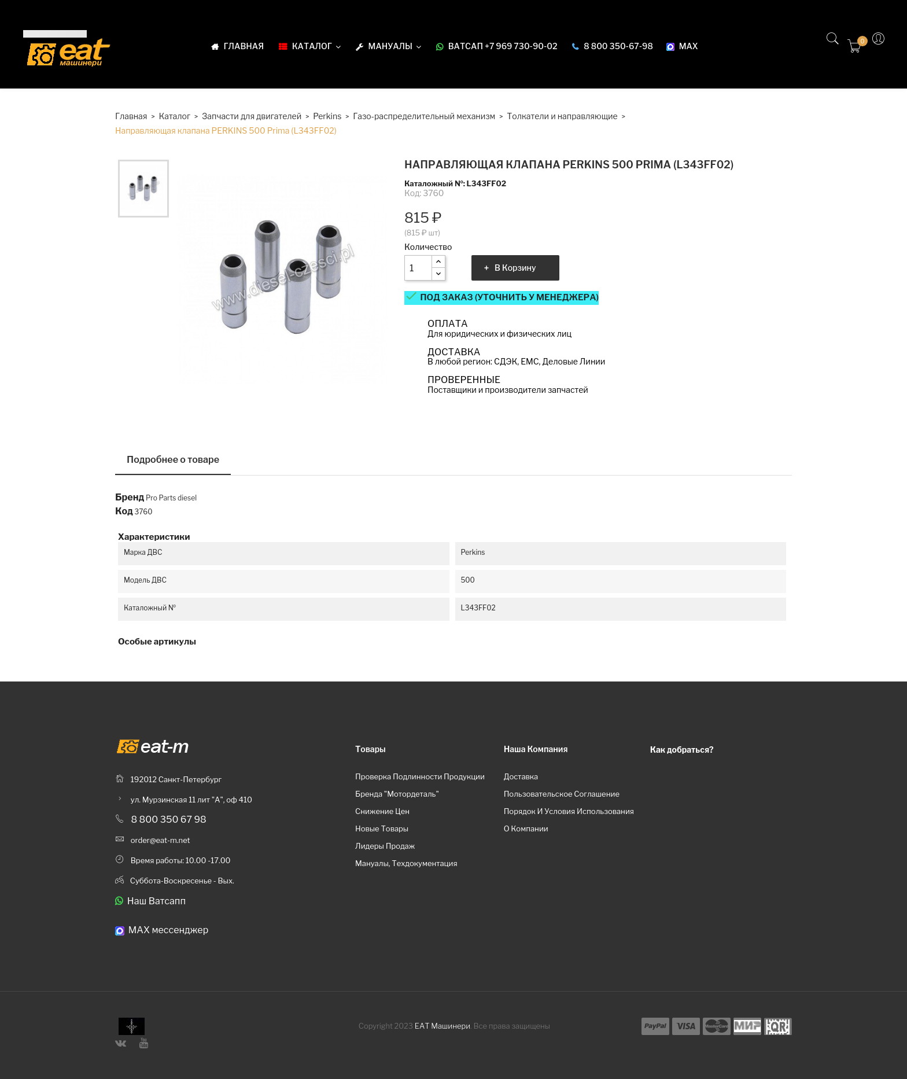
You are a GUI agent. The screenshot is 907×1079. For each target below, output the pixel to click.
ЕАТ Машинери (442, 1025)
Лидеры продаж (385, 845)
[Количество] (418, 268)
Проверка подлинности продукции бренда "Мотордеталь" (420, 785)
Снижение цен (382, 811)
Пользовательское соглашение (562, 793)
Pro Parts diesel (171, 498)
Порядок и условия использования (569, 811)
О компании (526, 828)
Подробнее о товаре (173, 459)
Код (124, 511)
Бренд (129, 497)
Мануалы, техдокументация (406, 863)
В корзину (515, 267)
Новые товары (381, 828)
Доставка (521, 776)
